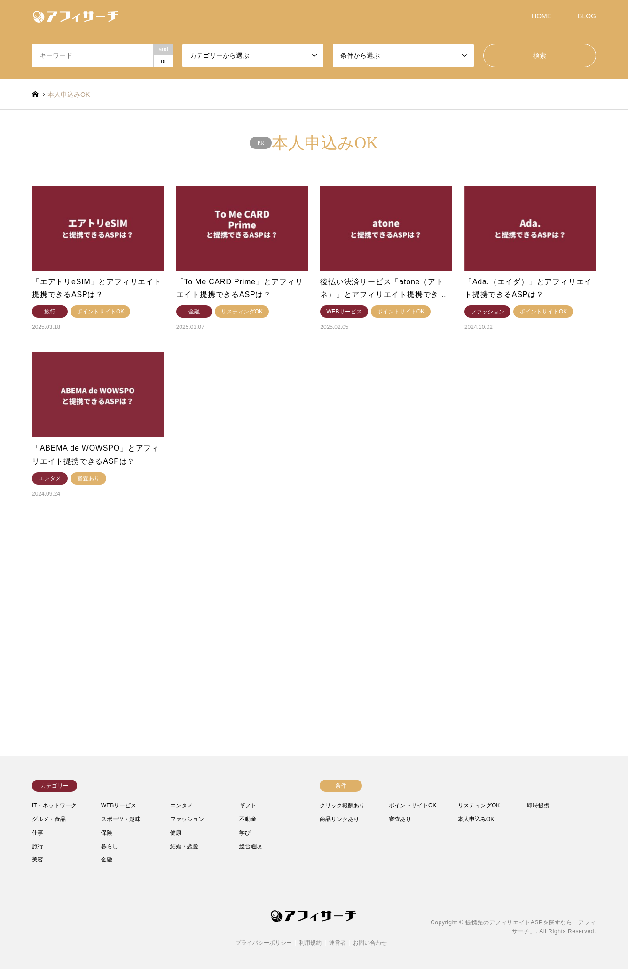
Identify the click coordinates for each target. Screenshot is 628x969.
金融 (106, 859)
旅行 (37, 846)
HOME (541, 16)
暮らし (109, 846)
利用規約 (310, 942)
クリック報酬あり (342, 805)
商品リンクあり (339, 819)
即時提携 (538, 805)
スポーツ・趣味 (121, 819)
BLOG (587, 16)
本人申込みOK (476, 819)
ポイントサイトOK (412, 805)
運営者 (337, 942)
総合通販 (250, 846)
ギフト (247, 805)
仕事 (37, 832)
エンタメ (181, 805)
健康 (175, 832)
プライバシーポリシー (264, 942)
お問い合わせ (370, 942)
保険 (106, 832)
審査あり (400, 819)
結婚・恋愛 (184, 846)
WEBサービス (118, 805)
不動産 (247, 819)
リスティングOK (479, 805)
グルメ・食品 (49, 819)
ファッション (187, 819)
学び (245, 832)
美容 (37, 859)
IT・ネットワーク (54, 805)
